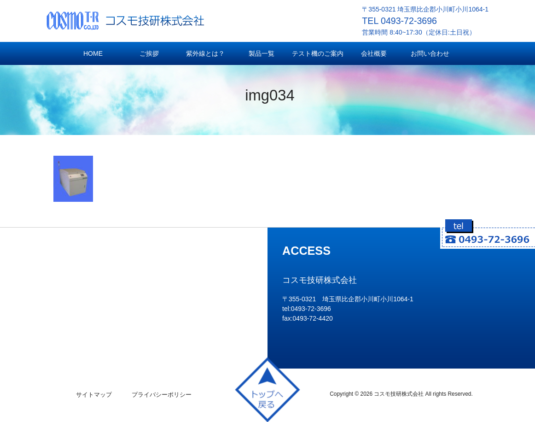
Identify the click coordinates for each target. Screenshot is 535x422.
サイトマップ (94, 394)
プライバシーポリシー (162, 394)
